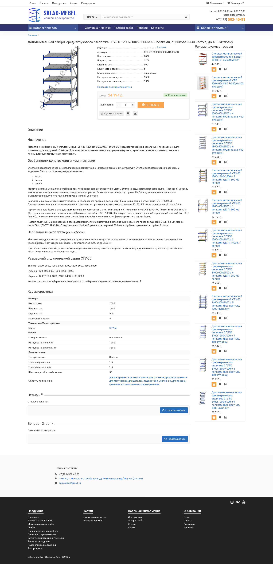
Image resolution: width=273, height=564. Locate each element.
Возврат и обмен (93, 520)
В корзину (150, 105)
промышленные (130, 384)
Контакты (157, 27)
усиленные (165, 380)
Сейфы (32, 527)
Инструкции (59, 3)
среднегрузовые (150, 384)
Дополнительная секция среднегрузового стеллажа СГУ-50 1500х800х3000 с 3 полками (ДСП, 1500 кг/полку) (227, 238)
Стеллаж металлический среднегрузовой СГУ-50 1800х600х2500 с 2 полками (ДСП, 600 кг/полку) (227, 206)
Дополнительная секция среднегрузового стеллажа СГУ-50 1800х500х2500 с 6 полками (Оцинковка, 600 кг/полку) (227, 145)
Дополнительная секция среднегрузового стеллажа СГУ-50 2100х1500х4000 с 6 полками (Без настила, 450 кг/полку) (227, 367)
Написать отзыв (173, 410)
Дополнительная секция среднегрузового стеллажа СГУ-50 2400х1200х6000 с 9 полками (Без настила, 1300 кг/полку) (227, 400)
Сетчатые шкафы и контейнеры (46, 537)
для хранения (156, 377)
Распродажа (88, 3)
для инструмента (119, 377)
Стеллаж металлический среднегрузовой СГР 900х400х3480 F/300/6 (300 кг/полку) (227, 82)
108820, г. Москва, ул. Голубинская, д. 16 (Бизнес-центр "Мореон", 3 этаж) (101, 478)
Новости (142, 27)
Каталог (52, 27)
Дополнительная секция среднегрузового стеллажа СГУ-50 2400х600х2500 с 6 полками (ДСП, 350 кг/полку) (227, 271)
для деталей (135, 380)
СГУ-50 (113, 328)
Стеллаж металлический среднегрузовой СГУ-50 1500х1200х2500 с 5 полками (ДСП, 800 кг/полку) (227, 176)
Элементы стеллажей (40, 520)
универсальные (139, 377)
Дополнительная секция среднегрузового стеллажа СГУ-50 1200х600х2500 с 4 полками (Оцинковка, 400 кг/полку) (227, 112)
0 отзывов (161, 47)
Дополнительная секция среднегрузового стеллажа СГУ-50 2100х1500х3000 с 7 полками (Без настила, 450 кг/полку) (227, 334)
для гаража (179, 380)
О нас (32, 3)
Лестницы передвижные (42, 534)
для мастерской (118, 380)
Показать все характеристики (114, 87)
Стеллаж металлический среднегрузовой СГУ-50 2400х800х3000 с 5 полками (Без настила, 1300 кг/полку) (227, 302)
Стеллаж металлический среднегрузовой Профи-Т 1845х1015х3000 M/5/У (227, 56)
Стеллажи (33, 517)
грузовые (114, 384)
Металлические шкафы (41, 524)
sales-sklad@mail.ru (70, 482)
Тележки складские (39, 541)
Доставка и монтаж (98, 27)
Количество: (106, 104)
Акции (73, 3)
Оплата (44, 3)
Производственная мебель (43, 531)
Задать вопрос (174, 438)
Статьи (132, 524)
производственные (176, 377)
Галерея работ (124, 27)
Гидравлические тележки (42, 544)
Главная (32, 35)
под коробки (150, 380)
